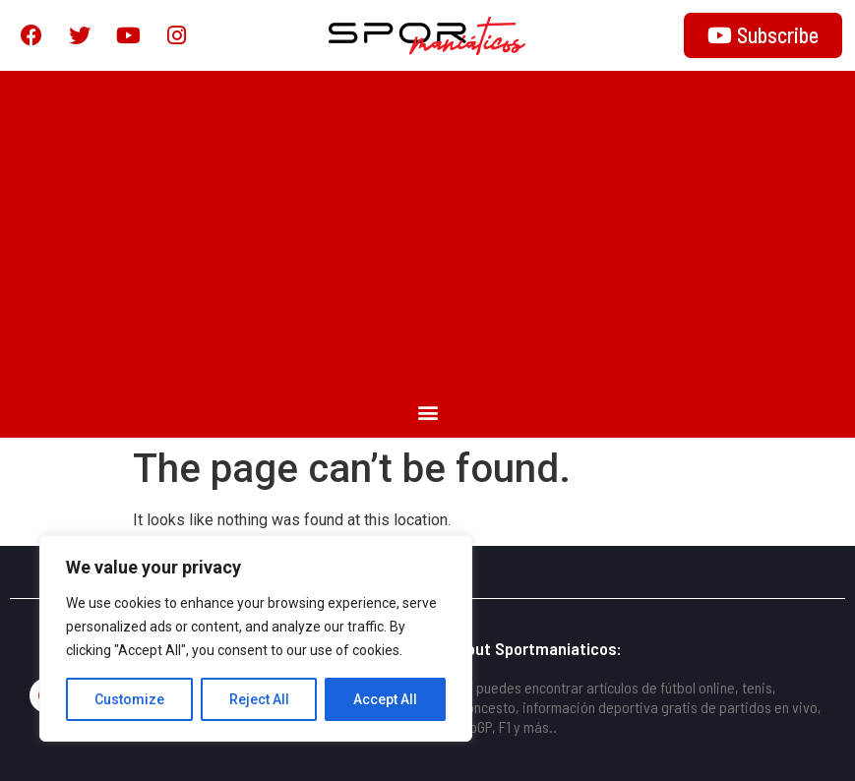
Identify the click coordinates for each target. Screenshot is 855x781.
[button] (427, 411)
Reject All (259, 699)
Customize (129, 699)
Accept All (385, 699)
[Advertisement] (427, 228)
